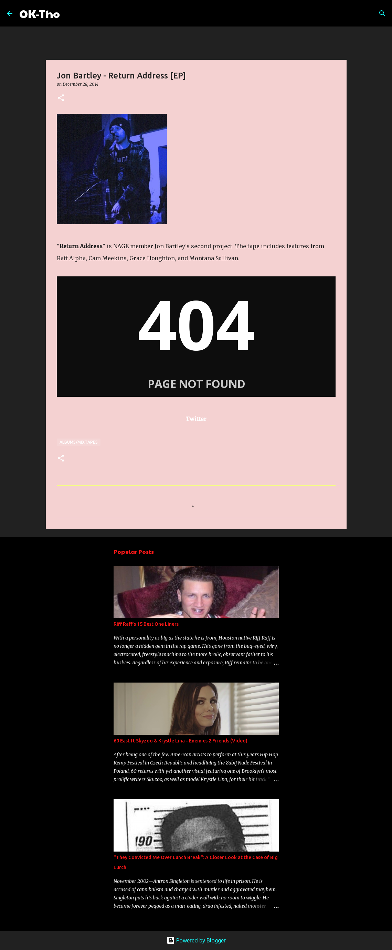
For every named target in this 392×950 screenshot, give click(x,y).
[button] (61, 98)
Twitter (196, 418)
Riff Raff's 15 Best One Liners (146, 624)
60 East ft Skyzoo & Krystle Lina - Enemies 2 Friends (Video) (180, 740)
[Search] (69, 13)
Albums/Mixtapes (79, 442)
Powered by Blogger (196, 940)
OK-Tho (39, 13)
